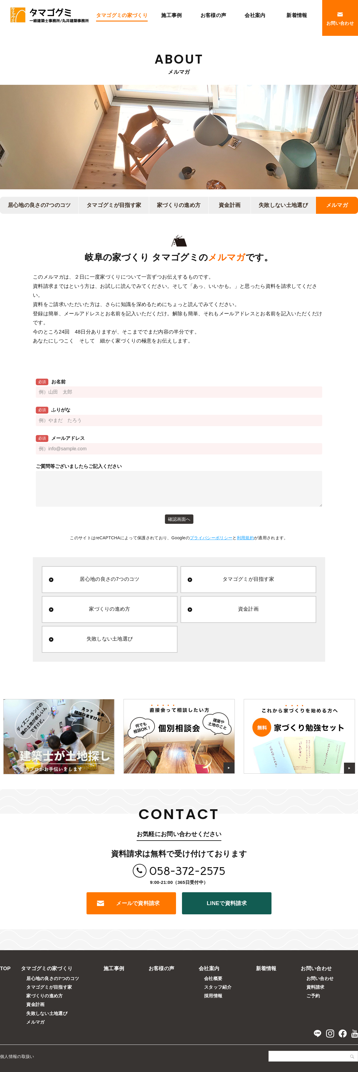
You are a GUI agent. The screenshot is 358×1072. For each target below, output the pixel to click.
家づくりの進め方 (179, 205)
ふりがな (53, 410)
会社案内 (209, 968)
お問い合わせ (316, 968)
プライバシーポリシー (211, 537)
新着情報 (266, 968)
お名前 (51, 382)
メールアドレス (60, 438)
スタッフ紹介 (218, 987)
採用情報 (213, 995)
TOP (5, 968)
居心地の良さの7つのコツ (39, 205)
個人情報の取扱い (17, 1056)
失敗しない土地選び (283, 205)
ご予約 (313, 995)
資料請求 (315, 987)
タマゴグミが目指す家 (114, 205)
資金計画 (229, 205)
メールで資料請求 (138, 903)
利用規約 (245, 537)
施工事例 (114, 968)
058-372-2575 (187, 871)
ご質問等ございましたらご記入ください (79, 466)
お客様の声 (162, 968)
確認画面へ (179, 519)
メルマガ (337, 205)
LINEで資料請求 (227, 903)
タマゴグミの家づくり (46, 968)
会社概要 (213, 978)
